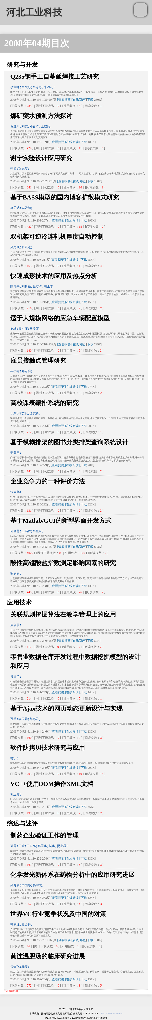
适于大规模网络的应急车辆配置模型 (60, 318)
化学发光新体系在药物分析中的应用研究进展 (72, 874)
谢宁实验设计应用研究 (41, 158)
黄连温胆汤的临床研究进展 (47, 956)
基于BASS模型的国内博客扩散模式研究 (64, 197)
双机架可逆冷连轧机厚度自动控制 (56, 236)
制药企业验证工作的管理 (44, 835)
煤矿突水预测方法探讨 (41, 115)
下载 (90, 99)
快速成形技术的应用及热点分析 (53, 275)
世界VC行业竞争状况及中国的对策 (58, 913)
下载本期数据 (11, 991)
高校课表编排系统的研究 (44, 402)
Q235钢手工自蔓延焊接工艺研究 (54, 76)
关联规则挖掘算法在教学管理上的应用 (63, 614)
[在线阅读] (79, 99)
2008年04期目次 (36, 43)
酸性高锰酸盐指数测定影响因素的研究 (63, 562)
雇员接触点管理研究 (38, 360)
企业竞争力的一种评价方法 (47, 481)
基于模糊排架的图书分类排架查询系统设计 (69, 442)
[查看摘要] (64, 99)
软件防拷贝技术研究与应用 (47, 747)
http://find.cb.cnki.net (111, 1013)
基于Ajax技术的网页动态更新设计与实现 (66, 708)
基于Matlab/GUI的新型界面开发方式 (60, 520)
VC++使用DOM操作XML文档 (51, 783)
